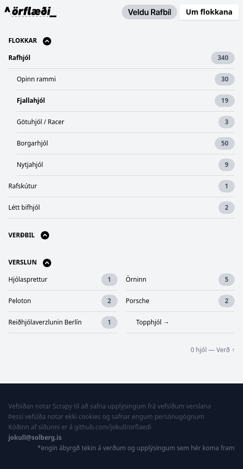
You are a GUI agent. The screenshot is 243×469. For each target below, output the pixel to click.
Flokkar (29, 41)
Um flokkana (209, 12)
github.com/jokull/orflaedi (112, 427)
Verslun (29, 262)
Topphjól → (153, 322)
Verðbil (28, 235)
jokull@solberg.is (35, 437)
